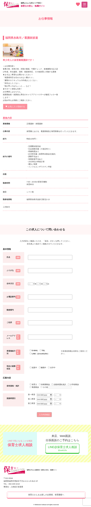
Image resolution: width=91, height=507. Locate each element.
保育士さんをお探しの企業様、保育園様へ (46, 494)
